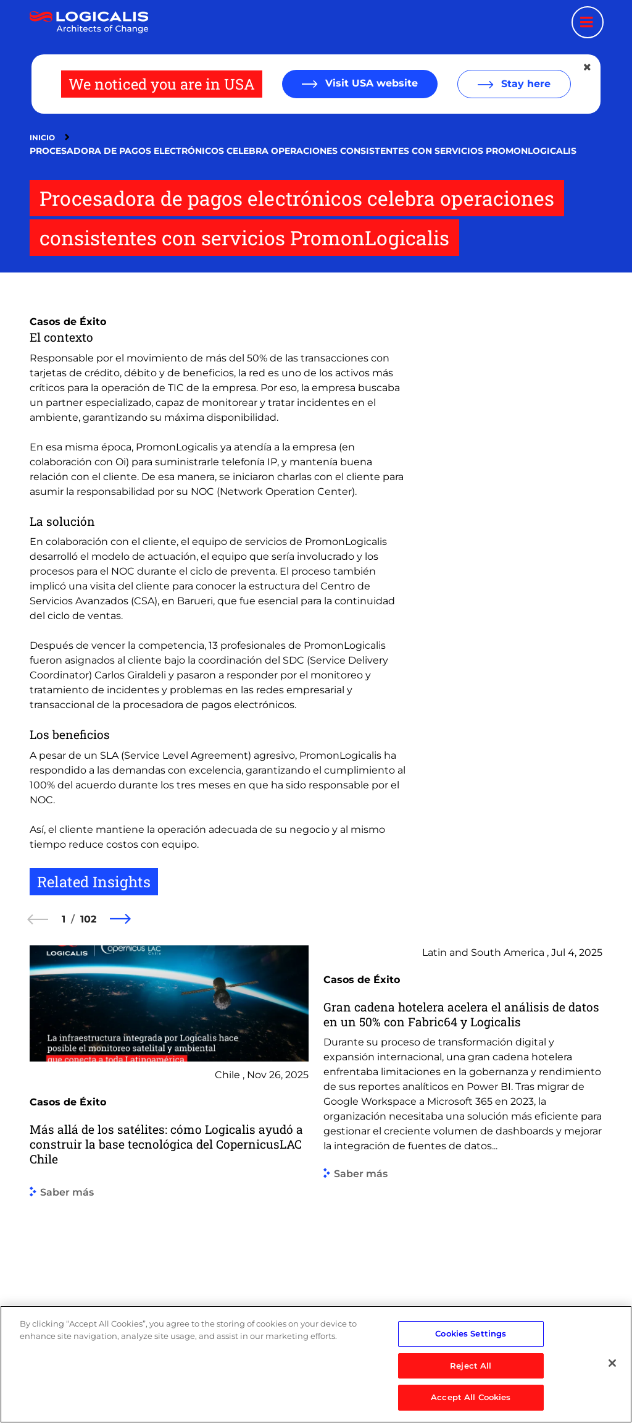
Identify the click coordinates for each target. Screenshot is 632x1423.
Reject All (470, 1372)
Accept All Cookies (470, 1404)
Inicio (42, 137)
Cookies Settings (470, 1341)
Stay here (524, 84)
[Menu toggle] (587, 22)
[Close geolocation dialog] (588, 67)
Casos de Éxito (68, 321)
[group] (169, 1145)
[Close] (612, 1370)
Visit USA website (370, 83)
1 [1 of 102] (63, 919)
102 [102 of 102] (88, 919)
